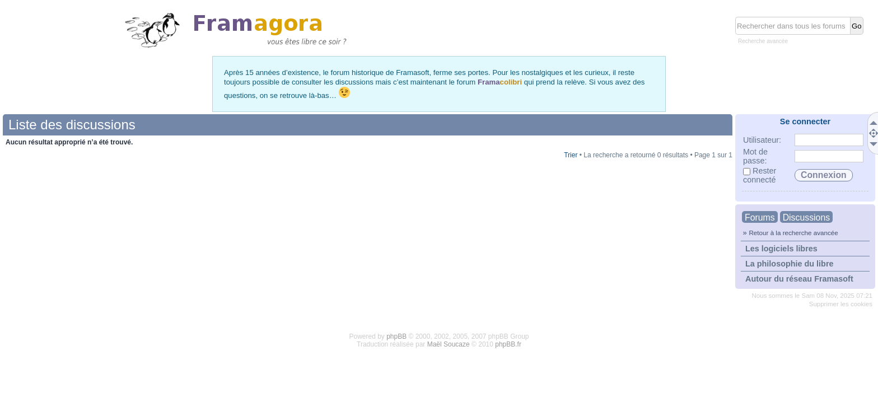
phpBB (396, 336)
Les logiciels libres (781, 248)
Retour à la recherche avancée (793, 232)
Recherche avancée (763, 41)
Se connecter (805, 121)
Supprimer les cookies (840, 304)
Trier (570, 155)
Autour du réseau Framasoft (799, 278)
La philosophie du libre (789, 263)
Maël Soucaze (448, 344)
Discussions (806, 217)
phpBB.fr (508, 344)
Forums (760, 217)
